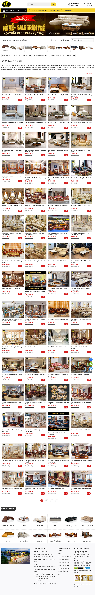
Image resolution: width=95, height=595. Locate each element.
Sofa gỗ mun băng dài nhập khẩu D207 (58, 122)
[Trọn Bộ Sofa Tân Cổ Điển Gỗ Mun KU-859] (36, 280)
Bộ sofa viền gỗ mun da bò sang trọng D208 (81, 123)
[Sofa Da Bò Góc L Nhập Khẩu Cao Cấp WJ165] (81, 251)
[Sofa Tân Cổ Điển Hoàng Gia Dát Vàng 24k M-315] (13, 337)
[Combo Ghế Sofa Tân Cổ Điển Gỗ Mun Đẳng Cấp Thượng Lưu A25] (13, 309)
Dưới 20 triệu (16, 55)
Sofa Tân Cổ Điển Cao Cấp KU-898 (80, 374)
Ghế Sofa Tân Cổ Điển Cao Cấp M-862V (12, 460)
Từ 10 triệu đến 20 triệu (40, 55)
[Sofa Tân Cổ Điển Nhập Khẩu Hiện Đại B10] (81, 479)
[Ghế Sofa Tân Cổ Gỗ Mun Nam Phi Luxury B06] (58, 421)
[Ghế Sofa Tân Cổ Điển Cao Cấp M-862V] (13, 451)
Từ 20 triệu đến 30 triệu (57, 55)
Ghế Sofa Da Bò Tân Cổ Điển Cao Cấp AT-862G (81, 320)
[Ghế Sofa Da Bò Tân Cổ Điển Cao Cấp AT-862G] (81, 309)
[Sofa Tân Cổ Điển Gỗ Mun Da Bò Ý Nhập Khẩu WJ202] (58, 451)
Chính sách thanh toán (36, 10)
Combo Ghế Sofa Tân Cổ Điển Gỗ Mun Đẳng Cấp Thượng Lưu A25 (12, 320)
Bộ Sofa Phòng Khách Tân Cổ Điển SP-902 (12, 403)
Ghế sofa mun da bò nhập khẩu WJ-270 (35, 122)
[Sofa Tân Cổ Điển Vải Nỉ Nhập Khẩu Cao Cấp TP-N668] (36, 420)
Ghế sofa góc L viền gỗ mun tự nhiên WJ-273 (58, 151)
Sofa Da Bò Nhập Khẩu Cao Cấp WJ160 (12, 122)
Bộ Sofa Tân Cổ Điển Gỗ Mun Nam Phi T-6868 (35, 403)
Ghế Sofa (12, 40)
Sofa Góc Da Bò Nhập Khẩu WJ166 (57, 261)
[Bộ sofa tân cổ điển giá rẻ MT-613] (58, 337)
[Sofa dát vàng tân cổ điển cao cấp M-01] (13, 196)
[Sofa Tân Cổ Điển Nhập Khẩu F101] (36, 85)
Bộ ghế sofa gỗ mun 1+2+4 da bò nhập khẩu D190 (81, 95)
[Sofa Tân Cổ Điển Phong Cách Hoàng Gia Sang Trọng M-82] (81, 223)
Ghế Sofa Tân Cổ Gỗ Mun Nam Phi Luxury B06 (57, 433)
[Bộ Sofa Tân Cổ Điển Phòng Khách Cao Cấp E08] (36, 309)
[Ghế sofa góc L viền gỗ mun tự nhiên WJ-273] (58, 140)
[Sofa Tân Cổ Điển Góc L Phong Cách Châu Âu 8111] (81, 196)
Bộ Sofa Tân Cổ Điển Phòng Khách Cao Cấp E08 (35, 320)
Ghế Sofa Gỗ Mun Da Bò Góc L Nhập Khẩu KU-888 (80, 289)
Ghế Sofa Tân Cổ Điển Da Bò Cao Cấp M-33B (58, 178)
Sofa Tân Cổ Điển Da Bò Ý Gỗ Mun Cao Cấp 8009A (58, 375)
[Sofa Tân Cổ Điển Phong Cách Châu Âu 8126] (36, 251)
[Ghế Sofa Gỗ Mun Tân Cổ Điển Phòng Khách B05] (13, 420)
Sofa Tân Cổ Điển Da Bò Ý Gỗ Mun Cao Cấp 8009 (12, 176)
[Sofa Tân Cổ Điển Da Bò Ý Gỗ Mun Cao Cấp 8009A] (58, 365)
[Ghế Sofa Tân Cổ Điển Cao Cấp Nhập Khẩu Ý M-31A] (36, 451)
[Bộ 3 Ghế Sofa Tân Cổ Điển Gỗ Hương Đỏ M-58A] (81, 337)
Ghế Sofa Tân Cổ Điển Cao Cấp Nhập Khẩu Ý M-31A (34, 461)
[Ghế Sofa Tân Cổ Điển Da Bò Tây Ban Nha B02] (81, 451)
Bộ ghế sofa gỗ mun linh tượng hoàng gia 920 (35, 178)
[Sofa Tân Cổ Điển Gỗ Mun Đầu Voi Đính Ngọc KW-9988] (58, 196)
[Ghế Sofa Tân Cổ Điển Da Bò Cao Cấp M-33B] (58, 168)
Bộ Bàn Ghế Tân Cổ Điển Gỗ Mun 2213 (35, 374)
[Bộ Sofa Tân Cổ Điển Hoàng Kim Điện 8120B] (81, 140)
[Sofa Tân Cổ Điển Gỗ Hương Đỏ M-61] (36, 196)
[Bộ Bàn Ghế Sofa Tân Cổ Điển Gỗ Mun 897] (13, 365)
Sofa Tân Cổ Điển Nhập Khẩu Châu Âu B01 (35, 489)
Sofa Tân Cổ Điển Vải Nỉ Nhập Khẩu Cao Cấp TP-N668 (35, 430)
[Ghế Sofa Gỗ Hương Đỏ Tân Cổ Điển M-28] (81, 392)
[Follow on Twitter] (81, 552)
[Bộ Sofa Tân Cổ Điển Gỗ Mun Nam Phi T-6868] (36, 392)
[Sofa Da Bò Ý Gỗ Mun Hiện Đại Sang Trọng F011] (58, 279)
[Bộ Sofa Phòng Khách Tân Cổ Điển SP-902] (13, 392)
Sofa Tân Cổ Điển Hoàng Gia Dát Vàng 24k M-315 (12, 347)
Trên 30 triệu (71, 55)
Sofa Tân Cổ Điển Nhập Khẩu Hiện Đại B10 (81, 489)
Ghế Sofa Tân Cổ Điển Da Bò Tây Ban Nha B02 (81, 461)
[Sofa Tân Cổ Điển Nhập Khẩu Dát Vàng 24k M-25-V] (13, 251)
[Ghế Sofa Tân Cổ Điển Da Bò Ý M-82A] (13, 479)
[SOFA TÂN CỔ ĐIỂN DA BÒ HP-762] (13, 279)
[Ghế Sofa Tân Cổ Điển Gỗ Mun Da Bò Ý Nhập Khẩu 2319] (58, 223)
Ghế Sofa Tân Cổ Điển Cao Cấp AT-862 (81, 430)
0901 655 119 (75, 5)
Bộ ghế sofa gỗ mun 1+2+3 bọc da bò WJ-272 (12, 151)
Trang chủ (4, 40)
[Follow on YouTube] (86, 552)
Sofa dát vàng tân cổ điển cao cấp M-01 (12, 206)
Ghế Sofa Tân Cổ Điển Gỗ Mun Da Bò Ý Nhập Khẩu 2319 (58, 234)
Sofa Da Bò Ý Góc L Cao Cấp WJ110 (11, 95)
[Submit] (53, 4)
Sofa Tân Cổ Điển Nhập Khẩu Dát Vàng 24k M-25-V (12, 261)
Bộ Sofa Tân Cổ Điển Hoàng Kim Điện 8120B (80, 151)
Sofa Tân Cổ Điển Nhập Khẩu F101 (34, 95)
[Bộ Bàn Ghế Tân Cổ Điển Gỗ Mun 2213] (36, 365)
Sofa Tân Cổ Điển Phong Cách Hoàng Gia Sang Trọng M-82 (81, 234)
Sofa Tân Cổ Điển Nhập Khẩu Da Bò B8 (81, 178)
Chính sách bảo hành (52, 10)
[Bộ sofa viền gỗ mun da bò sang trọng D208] (81, 113)
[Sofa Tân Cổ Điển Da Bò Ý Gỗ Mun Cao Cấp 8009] (13, 167)
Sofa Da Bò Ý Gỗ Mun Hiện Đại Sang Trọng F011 (57, 289)
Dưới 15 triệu (6, 55)
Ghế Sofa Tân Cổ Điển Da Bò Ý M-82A (12, 488)
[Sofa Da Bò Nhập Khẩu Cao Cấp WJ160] (13, 113)
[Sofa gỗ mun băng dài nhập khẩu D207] (58, 113)
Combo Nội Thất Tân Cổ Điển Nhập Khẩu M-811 (58, 403)
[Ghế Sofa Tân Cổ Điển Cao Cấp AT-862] (81, 420)
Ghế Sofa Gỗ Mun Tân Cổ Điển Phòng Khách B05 (12, 430)
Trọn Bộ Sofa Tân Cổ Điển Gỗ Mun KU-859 (35, 292)
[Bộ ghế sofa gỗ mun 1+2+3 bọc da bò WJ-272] (13, 140)
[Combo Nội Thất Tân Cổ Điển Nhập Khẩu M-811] (58, 392)
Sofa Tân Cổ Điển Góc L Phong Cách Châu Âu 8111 (80, 206)
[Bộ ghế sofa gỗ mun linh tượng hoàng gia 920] (36, 168)
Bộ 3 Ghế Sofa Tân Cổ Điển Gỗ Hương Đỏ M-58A (81, 347)
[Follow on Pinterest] (83, 552)
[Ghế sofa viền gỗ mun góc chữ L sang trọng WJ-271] (36, 140)
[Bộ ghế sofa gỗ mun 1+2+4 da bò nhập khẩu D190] (81, 85)
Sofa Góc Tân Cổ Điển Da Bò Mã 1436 (58, 319)
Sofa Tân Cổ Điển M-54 (31, 347)
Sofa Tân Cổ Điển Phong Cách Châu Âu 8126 (35, 261)
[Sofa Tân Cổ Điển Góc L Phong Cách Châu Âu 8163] (36, 223)
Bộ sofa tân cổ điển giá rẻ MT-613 (57, 347)
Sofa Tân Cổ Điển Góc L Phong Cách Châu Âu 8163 (34, 234)
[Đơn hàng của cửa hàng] (82, 40)
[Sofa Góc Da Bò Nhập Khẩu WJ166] (58, 251)
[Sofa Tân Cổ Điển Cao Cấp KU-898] (81, 365)
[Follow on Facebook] (75, 552)
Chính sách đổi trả (67, 10)
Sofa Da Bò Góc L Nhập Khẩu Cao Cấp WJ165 (81, 261)
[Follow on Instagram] (78, 552)
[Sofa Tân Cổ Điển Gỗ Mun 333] (58, 479)
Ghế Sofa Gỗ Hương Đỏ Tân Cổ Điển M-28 (81, 403)
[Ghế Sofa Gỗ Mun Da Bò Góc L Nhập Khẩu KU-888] (81, 279)
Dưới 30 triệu (27, 55)
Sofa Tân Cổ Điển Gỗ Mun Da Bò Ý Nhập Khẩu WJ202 (58, 461)
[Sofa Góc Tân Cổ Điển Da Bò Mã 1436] (58, 309)
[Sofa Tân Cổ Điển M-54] (36, 337)
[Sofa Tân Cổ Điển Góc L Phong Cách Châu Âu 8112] (13, 223)
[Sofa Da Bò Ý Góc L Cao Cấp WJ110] (13, 85)
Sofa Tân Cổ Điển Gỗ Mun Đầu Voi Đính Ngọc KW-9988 (58, 206)
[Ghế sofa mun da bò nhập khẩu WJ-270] (36, 113)
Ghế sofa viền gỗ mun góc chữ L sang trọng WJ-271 (35, 151)
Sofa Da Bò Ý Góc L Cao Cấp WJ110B (58, 95)
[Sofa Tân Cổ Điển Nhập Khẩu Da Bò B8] (81, 168)
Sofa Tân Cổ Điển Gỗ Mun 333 (56, 488)
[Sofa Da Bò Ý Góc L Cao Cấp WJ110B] (58, 85)
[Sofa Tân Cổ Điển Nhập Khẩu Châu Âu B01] (36, 479)
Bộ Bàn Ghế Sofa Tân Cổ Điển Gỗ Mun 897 (12, 375)
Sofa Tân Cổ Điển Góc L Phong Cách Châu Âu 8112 (11, 234)
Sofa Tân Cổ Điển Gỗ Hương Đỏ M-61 (34, 205)
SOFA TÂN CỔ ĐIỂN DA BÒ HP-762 (11, 288)
